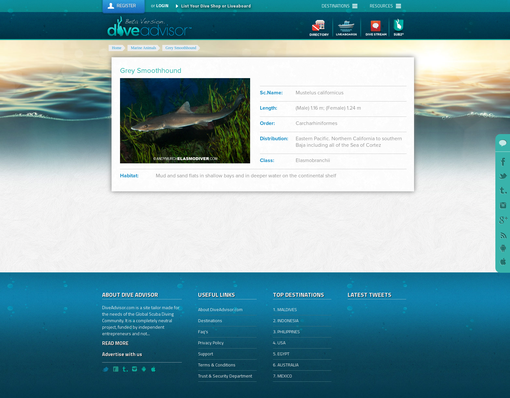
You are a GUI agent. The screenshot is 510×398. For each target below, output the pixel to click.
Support (205, 353)
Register (126, 5)
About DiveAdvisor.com (220, 309)
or (159, 5)
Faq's (203, 331)
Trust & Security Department (225, 376)
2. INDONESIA (286, 320)
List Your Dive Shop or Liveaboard (216, 5)
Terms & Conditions (216, 365)
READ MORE (115, 343)
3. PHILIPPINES (286, 331)
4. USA (279, 342)
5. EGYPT (281, 353)
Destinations (210, 320)
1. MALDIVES (285, 309)
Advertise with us (122, 354)
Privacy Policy (211, 342)
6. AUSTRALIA (286, 365)
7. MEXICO (282, 376)
